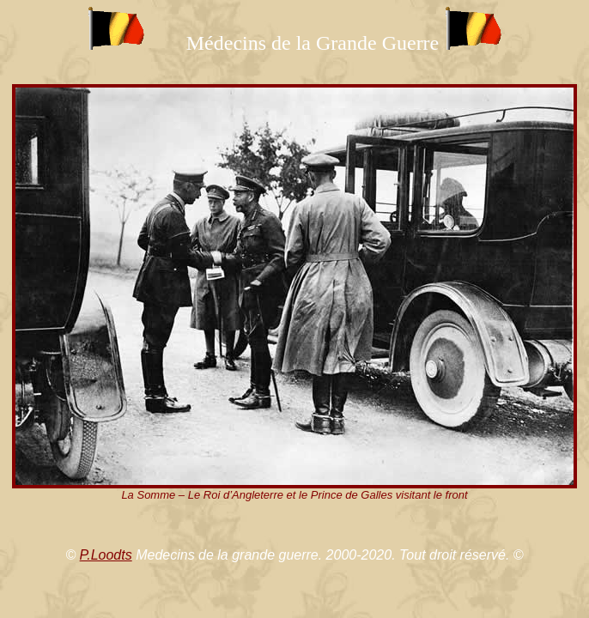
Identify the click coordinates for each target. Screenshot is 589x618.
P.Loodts (106, 555)
